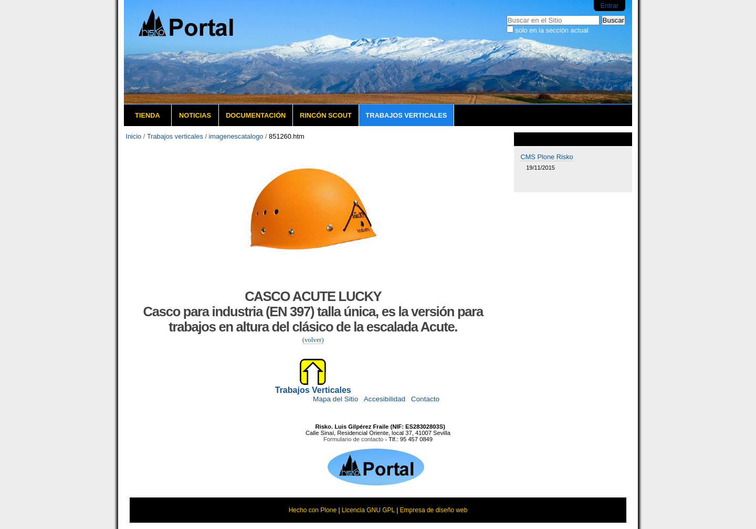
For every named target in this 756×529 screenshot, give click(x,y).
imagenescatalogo (236, 136)
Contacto (425, 399)
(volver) (313, 340)
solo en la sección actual (551, 30)
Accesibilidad (384, 399)
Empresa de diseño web (434, 510)
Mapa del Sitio (335, 399)
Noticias (195, 115)
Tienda (147, 115)
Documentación (256, 115)
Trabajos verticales (406, 115)
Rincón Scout (326, 115)
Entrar (609, 5)
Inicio (133, 136)
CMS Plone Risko (546, 157)
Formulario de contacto (353, 439)
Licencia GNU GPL (368, 510)
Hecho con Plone (313, 510)
